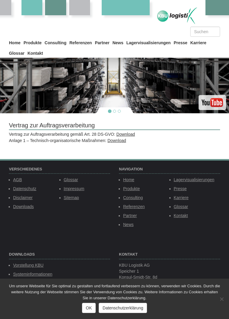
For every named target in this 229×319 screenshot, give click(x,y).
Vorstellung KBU (28, 265)
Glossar (16, 53)
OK (89, 308)
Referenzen (80, 42)
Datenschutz (24, 188)
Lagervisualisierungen (148, 42)
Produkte (33, 42)
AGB (17, 179)
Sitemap (71, 197)
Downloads (23, 206)
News (117, 42)
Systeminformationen (32, 274)
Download (125, 134)
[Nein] (222, 299)
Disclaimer (23, 197)
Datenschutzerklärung (123, 308)
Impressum (74, 188)
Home (15, 42)
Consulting (55, 42)
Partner (102, 42)
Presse (180, 42)
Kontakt (35, 53)
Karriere (198, 42)
